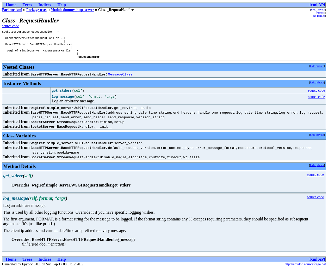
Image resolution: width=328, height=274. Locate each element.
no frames (319, 15)
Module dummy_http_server (72, 10)
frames (320, 12)
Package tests (36, 10)
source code (10, 26)
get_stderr (62, 95)
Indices (44, 5)
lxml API (317, 5)
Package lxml (12, 10)
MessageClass (120, 79)
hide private (318, 9)
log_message (63, 102)
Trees (27, 5)
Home (11, 5)
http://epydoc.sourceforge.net (305, 270)
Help (61, 5)
